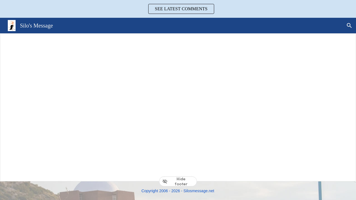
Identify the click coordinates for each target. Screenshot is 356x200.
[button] (349, 25)
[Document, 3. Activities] (178, 107)
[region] (178, 9)
